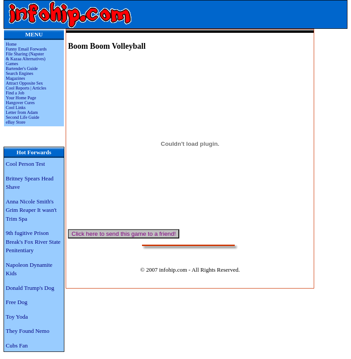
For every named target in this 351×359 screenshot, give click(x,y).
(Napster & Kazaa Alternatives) (25, 56)
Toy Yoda (17, 316)
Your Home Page (21, 97)
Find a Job (15, 92)
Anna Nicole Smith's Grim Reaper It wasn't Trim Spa (31, 210)
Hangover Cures (20, 102)
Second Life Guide (22, 117)
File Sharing (17, 53)
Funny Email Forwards (26, 49)
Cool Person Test (25, 163)
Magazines (15, 78)
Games (12, 63)
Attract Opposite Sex (24, 83)
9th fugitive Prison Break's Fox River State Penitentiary (33, 242)
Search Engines (19, 73)
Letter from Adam (22, 112)
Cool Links (16, 107)
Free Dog (17, 302)
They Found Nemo (27, 331)
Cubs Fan (17, 345)
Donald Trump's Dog (30, 288)
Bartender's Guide (22, 68)
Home (11, 44)
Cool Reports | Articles (26, 88)
